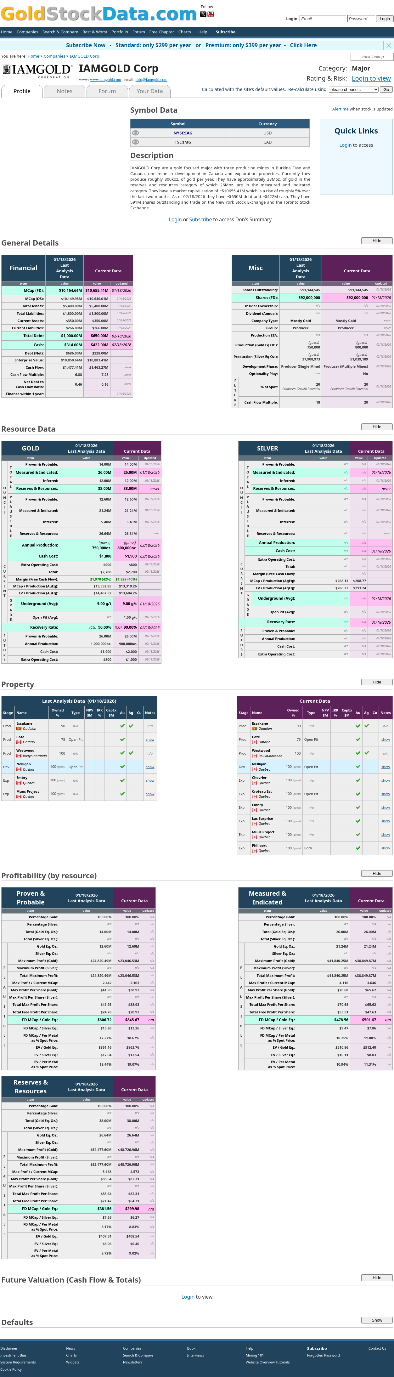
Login (175, 219)
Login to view (371, 78)
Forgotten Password (323, 1355)
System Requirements (18, 1362)
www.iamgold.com (105, 79)
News (68, 1348)
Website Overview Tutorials (268, 1362)
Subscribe (200, 219)
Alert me (340, 109)
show (150, 739)
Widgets (70, 1362)
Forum (138, 32)
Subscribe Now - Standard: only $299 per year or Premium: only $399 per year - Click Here (191, 45)
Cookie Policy (11, 1369)
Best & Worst (94, 32)
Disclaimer (8, 1348)
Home (7, 32)
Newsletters (132, 1362)
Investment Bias (13, 1355)
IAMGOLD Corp (84, 56)
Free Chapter (161, 32)
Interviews (194, 1355)
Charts (184, 32)
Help (202, 32)
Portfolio (119, 32)
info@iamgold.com (151, 79)
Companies (27, 32)
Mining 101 (255, 1355)
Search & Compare (60, 32)
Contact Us (377, 1348)
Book (189, 1348)
